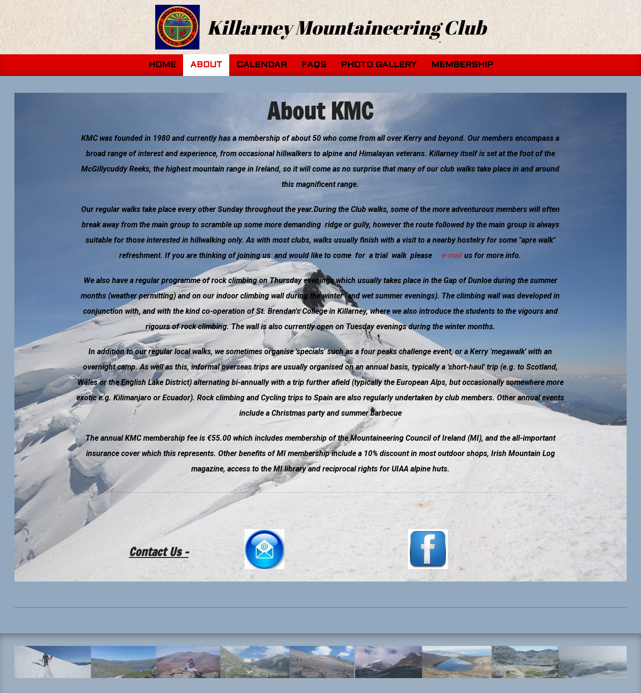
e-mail (452, 255)
